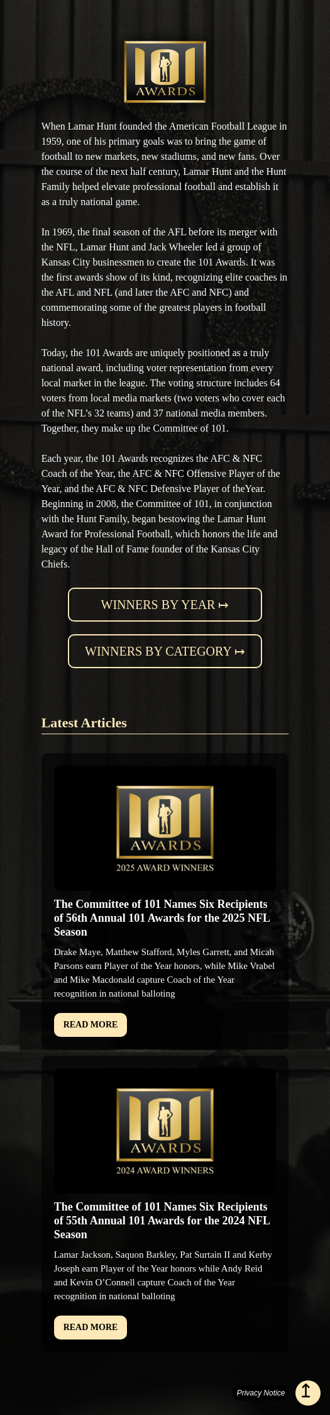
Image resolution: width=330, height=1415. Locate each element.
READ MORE (90, 1024)
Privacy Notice (261, 1393)
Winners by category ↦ (165, 651)
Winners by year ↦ (165, 605)
